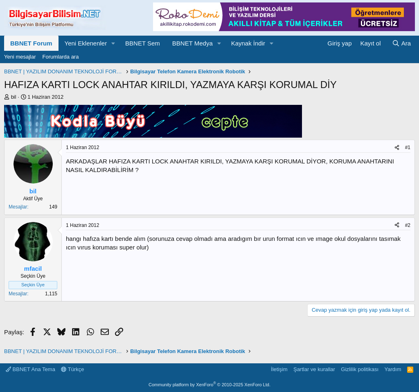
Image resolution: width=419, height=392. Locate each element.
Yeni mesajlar (20, 57)
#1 (407, 147)
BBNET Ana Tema (30, 369)
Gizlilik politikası (359, 369)
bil (13, 97)
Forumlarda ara (61, 57)
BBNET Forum (31, 43)
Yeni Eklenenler (86, 43)
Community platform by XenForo (209, 384)
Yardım (393, 369)
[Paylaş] (397, 147)
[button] (113, 43)
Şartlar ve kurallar (314, 369)
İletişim (279, 369)
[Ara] (401, 43)
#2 (407, 225)
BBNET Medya (192, 43)
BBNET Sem (142, 43)
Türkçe (72, 369)
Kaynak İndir (248, 43)
